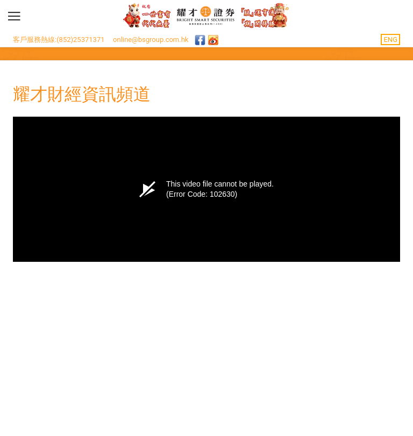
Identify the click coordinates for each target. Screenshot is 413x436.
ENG (390, 39)
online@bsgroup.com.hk (150, 39)
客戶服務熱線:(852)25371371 (59, 39)
